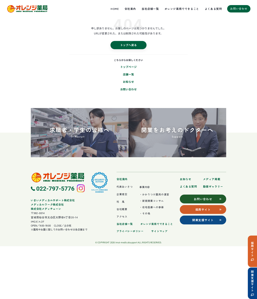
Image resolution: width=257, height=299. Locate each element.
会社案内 (130, 9)
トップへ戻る (128, 98)
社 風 (121, 254)
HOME (115, 9)
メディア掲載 (211, 232)
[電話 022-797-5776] (53, 241)
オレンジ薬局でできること (182, 9)
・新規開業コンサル (151, 253)
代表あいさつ (125, 239)
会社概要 (122, 261)
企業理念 (122, 247)
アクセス (122, 269)
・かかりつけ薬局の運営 (154, 247)
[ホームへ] (58, 230)
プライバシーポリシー (130, 283)
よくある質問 (213, 9)
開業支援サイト (252, 283)
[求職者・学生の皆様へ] (79, 185)
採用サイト (252, 251)
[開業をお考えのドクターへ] (177, 185)
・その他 (144, 266)
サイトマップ (159, 283)
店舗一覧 (128, 127)
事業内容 (144, 239)
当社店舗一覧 (150, 9)
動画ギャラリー (213, 239)
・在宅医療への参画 (151, 259)
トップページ (128, 119)
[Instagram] (81, 241)
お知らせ (128, 134)
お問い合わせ (128, 142)
